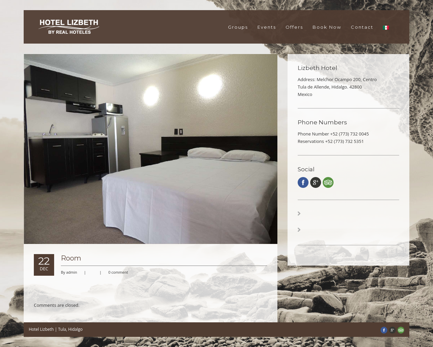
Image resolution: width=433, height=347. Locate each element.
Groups (238, 27)
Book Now (327, 27)
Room (71, 258)
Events (266, 27)
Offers (294, 27)
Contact (362, 27)
